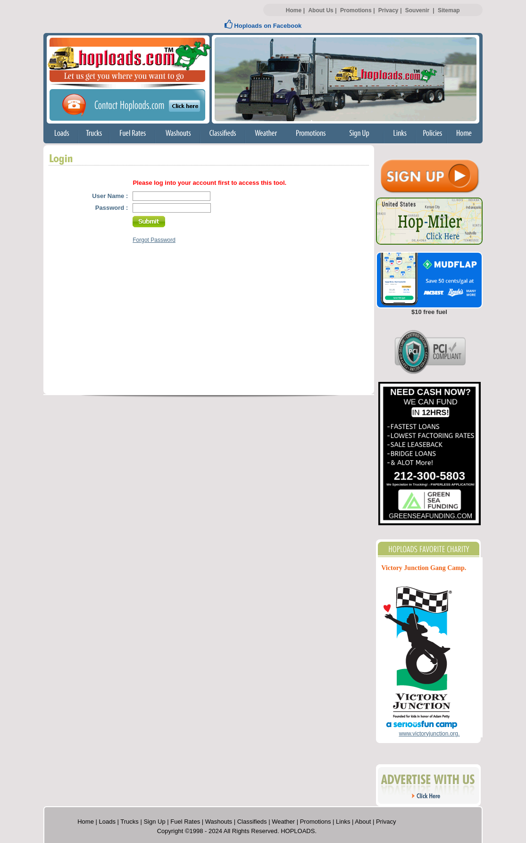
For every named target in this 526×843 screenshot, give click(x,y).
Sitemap (449, 10)
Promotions (356, 10)
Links (343, 821)
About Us (320, 10)
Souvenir (417, 10)
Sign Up (154, 821)
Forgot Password (154, 240)
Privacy (388, 10)
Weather (283, 821)
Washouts (218, 821)
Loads (107, 821)
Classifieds (252, 821)
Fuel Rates (185, 821)
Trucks (129, 821)
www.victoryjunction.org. (429, 733)
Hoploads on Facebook (263, 25)
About (363, 821)
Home (293, 10)
